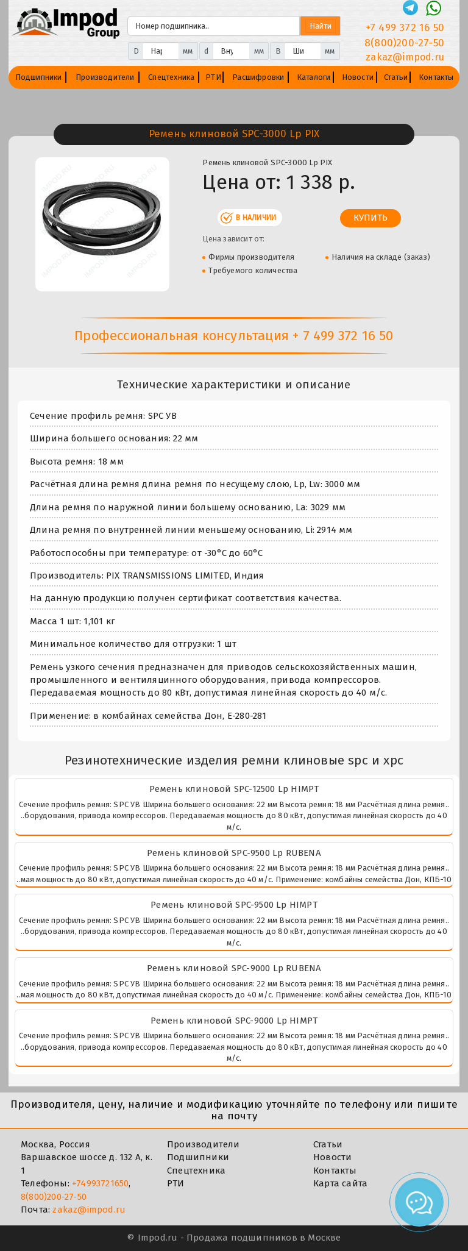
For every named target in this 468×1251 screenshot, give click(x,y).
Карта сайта (340, 1183)
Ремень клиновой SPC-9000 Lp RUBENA (234, 968)
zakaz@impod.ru (89, 1209)
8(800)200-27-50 (54, 1196)
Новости (358, 77)
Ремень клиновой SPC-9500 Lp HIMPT (234, 904)
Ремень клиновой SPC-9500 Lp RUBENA (234, 852)
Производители (105, 77)
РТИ (213, 77)
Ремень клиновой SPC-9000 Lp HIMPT (234, 1020)
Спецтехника (171, 77)
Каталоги (314, 77)
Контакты (436, 77)
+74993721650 (100, 1183)
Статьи (396, 77)
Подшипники (38, 77)
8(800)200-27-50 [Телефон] (404, 43)
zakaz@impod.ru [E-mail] (405, 57)
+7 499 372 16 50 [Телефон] (405, 27)
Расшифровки (258, 77)
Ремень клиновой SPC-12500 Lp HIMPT (234, 788)
